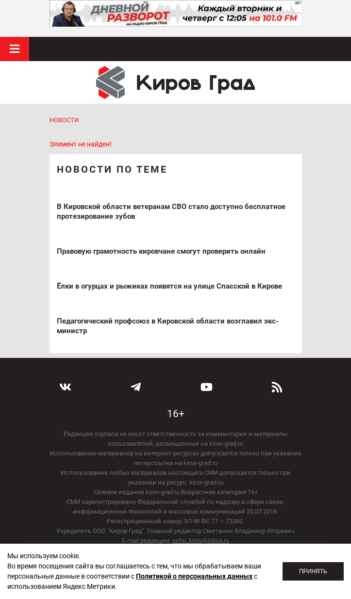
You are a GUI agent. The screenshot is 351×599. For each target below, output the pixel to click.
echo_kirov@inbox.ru (200, 540)
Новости (64, 120)
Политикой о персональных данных (194, 576)
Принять (313, 571)
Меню (14, 49)
